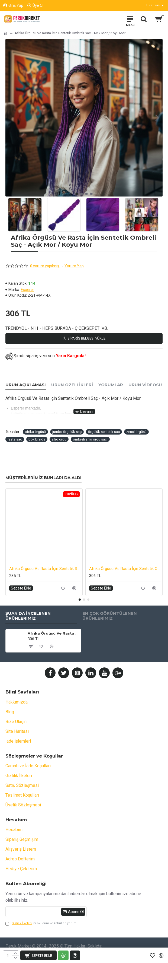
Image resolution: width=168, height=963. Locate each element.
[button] (157, 117)
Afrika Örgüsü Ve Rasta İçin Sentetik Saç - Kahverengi (45, 568)
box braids (36, 439)
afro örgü (59, 439)
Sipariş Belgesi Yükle (84, 338)
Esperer (27, 289)
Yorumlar (110, 384)
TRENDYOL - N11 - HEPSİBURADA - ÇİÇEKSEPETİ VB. (56, 328)
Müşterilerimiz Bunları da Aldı (43, 477)
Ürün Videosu (145, 384)
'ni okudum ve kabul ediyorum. (41, 923)
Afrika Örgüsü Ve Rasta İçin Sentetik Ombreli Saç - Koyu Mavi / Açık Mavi (125, 568)
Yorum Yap (74, 266)
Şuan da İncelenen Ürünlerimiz (28, 616)
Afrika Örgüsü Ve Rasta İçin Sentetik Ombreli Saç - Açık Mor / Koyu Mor (53, 633)
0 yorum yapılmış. (45, 266)
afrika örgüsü (35, 432)
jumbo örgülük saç (67, 432)
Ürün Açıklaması (25, 384)
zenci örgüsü (136, 432)
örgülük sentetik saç (104, 432)
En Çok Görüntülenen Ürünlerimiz (109, 616)
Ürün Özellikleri (72, 384)
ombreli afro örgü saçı (90, 439)
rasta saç (15, 439)
